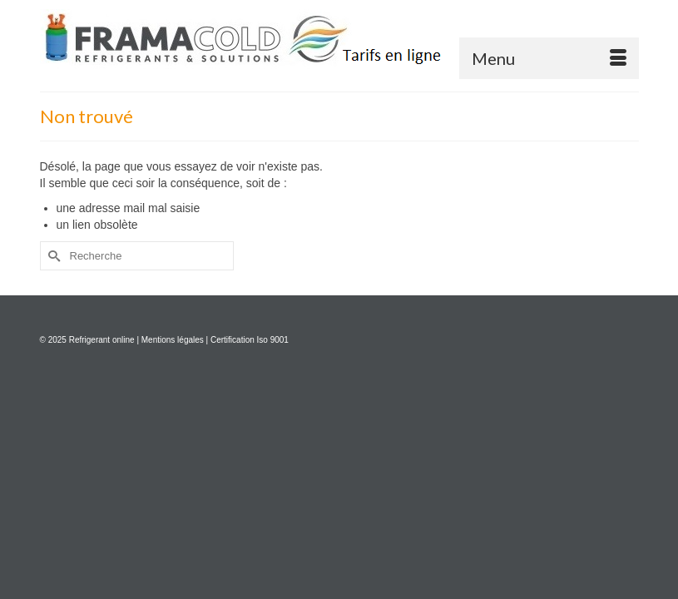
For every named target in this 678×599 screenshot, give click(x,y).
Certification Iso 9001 (249, 339)
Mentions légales (172, 339)
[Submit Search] (52, 255)
